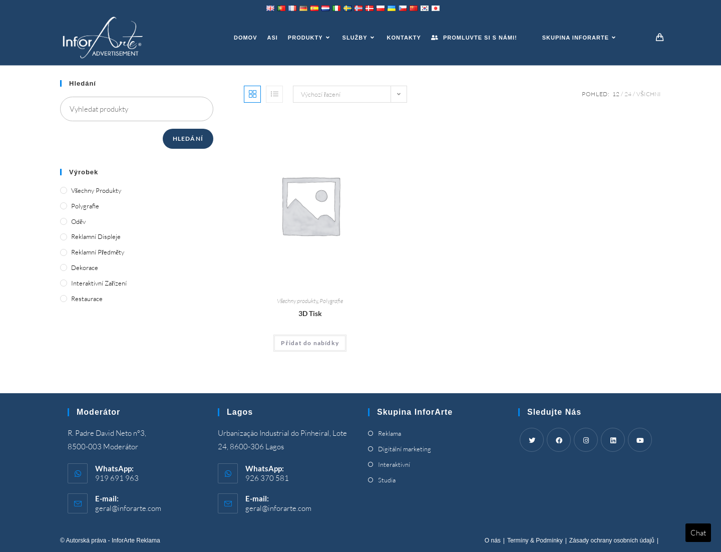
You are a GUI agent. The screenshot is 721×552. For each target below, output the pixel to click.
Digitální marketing (404, 449)
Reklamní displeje (96, 236)
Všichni (648, 94)
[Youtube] (640, 440)
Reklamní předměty (97, 252)
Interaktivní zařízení (99, 283)
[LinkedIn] (613, 440)
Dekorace (84, 267)
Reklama (389, 433)
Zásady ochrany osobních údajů (611, 540)
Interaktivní (394, 464)
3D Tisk (310, 313)
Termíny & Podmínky (535, 540)
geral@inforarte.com (128, 508)
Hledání (188, 138)
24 (627, 94)
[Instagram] (586, 440)
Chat (698, 532)
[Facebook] (559, 440)
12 (615, 94)
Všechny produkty (297, 301)
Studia (387, 480)
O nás (493, 540)
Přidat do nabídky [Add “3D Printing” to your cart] (310, 343)
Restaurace (87, 299)
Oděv (78, 221)
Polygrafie (331, 301)
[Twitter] (532, 440)
